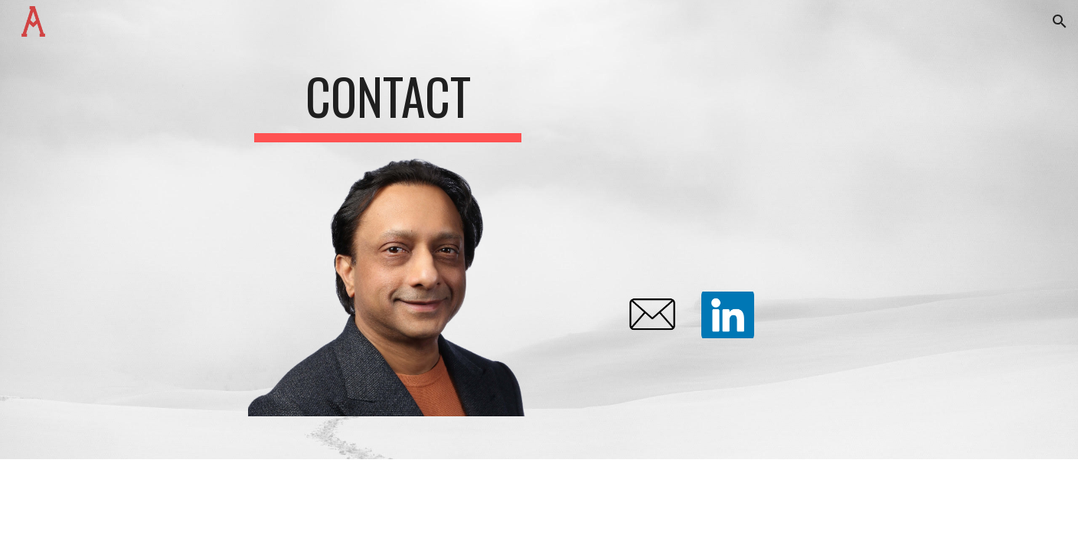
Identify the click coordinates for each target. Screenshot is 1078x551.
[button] (1059, 21)
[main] (388, 98)
